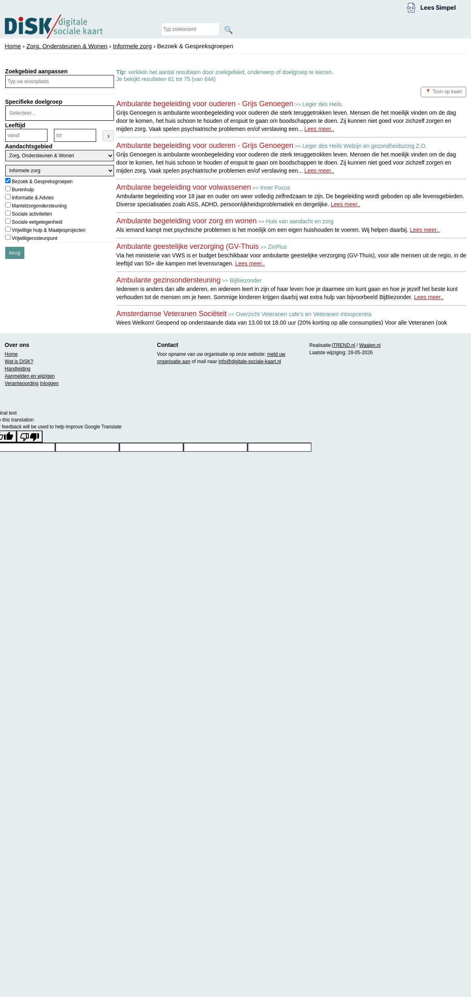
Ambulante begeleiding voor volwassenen (183, 187)
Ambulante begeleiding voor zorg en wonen (186, 221)
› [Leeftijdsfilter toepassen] (108, 136)
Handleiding (17, 369)
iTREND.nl (343, 345)
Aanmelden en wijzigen (30, 376)
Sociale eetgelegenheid (37, 222)
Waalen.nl (370, 345)
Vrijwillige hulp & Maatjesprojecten (49, 230)
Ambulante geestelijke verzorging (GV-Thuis (187, 246)
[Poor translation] (30, 436)
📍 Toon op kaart (443, 91)
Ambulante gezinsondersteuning (168, 280)
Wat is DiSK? (19, 361)
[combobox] (58, 113)
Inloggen (49, 383)
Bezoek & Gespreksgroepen (42, 181)
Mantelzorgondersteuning (39, 206)
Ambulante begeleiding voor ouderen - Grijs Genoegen (204, 104)
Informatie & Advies (33, 198)
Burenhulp (23, 190)
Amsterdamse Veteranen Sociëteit (171, 314)
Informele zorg (132, 46)
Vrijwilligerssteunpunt (34, 238)
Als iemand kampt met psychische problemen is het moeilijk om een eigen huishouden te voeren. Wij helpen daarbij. (278, 230)
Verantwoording (22, 383)
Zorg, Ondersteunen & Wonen (67, 46)
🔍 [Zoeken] (228, 30)
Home (13, 46)
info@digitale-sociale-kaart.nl (250, 361)
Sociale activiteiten (32, 214)
